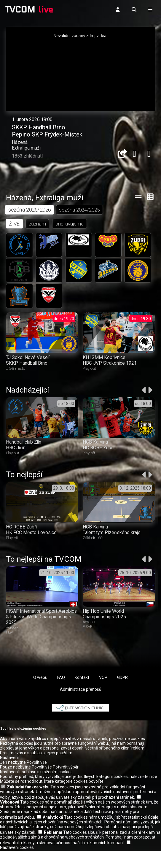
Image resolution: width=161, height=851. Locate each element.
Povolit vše (37, 763)
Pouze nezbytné (15, 768)
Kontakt (82, 678)
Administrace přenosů (80, 690)
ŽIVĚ (14, 223)
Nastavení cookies (17, 848)
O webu (40, 678)
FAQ (61, 678)
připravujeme (70, 224)
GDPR (122, 678)
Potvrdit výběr (66, 768)
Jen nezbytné (13, 763)
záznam (37, 224)
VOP (103, 678)
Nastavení (9, 758)
